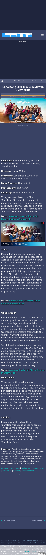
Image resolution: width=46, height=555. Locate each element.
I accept (42, 554)
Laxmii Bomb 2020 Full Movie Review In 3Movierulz (20, 302)
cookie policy (30, 551)
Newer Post (7, 521)
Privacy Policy (15, 540)
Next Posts (39, 521)
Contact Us (5, 540)
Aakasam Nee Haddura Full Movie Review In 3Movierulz (19, 218)
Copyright (25, 540)
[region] (23, 15)
